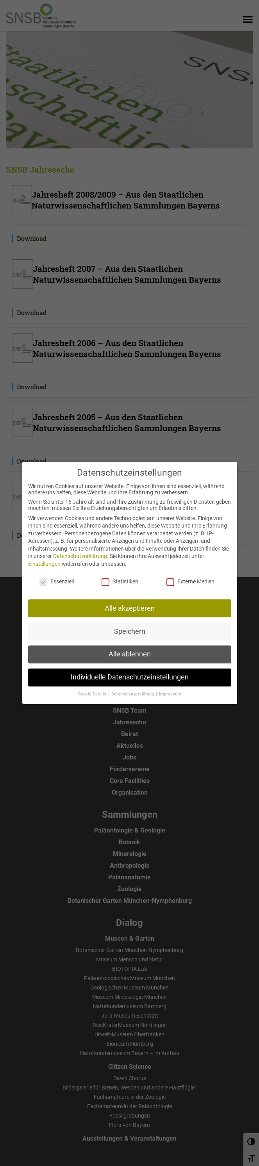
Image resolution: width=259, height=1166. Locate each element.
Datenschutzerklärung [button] (133, 689)
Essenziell (56, 576)
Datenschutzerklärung (80, 551)
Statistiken (120, 576)
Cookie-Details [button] (92, 689)
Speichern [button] (129, 626)
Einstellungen (44, 559)
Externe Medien (190, 576)
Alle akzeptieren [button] (130, 603)
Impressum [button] (170, 689)
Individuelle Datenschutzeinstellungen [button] (130, 672)
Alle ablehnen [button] (130, 649)
